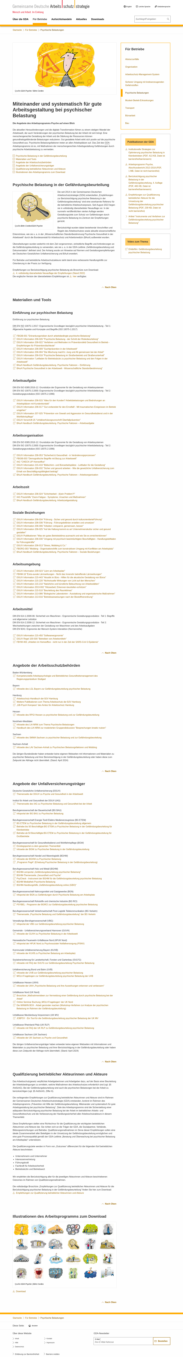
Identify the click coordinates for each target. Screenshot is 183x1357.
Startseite (17, 30)
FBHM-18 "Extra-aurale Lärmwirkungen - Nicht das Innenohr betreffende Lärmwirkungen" (59, 574)
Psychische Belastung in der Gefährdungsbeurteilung (41, 156)
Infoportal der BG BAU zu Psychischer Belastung (40, 813)
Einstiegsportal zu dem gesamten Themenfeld (38, 846)
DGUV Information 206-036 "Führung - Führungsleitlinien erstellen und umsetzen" (56, 523)
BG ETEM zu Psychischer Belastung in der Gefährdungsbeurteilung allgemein (54, 823)
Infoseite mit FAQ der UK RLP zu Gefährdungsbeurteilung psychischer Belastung (55, 1028)
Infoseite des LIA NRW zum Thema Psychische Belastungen (45, 724)
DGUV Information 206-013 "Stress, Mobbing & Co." (41, 545)
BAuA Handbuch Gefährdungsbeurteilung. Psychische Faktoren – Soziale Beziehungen (58, 552)
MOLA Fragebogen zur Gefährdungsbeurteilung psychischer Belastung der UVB (55, 976)
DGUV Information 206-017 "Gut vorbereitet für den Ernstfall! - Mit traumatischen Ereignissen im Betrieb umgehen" (66, 408)
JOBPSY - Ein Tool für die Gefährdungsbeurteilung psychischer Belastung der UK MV (57, 1018)
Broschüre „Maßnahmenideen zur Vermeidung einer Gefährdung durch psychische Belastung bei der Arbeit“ (65, 997)
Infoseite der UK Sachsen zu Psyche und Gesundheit (42, 1038)
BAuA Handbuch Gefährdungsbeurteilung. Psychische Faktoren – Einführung (53, 365)
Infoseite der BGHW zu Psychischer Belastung (39, 859)
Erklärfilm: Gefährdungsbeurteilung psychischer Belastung (145, 251)
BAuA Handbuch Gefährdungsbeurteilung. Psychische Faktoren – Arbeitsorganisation (57, 475)
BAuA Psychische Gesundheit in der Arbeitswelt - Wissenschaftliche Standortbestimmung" (60, 368)
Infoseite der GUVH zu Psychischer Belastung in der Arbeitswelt (47, 934)
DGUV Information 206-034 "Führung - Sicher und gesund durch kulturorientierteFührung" (59, 519)
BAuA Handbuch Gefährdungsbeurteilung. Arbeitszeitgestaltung (47, 500)
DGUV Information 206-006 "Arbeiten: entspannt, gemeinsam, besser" (50, 526)
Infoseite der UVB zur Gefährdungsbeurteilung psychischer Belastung (50, 973)
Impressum (50, 1343)
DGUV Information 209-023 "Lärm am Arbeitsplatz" (41, 571)
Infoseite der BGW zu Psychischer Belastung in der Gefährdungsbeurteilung (53, 849)
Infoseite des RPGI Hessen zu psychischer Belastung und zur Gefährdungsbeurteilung (58, 715)
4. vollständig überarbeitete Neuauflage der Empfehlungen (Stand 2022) (50, 273)
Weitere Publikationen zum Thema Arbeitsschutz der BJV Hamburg (49, 702)
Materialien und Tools (26, 159)
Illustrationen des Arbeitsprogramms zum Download (40, 172)
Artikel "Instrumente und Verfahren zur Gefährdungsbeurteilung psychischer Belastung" (147, 219)
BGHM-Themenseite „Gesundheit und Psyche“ (39, 875)
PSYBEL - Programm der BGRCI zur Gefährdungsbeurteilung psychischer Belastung (57, 904)
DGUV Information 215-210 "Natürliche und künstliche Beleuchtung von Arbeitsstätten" (58, 584)
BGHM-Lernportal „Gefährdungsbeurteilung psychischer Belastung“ (49, 872)
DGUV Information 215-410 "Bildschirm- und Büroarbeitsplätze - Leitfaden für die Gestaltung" (61, 465)
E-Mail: (98, 1339)
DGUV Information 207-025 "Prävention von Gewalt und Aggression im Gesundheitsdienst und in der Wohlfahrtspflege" (65, 415)
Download (21, 1291)
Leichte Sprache (144, 7)
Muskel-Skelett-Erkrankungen (139, 100)
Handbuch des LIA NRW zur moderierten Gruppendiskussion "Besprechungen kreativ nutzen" (61, 728)
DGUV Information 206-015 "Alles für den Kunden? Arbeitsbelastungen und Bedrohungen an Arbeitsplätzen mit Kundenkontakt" (61, 402)
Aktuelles (81, 19)
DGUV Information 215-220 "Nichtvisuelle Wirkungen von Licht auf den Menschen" (56, 581)
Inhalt (17, 1339)
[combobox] (152, 19)
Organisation (131, 67)
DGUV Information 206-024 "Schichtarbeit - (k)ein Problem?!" (46, 494)
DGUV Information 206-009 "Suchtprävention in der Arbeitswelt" (47, 349)
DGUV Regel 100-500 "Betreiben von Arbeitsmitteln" (42, 639)
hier (75, 276)
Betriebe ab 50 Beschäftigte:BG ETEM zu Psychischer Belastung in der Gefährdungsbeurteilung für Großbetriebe (64, 834)
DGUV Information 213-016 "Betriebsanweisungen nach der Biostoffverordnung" (55, 597)
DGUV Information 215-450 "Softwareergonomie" (40, 635)
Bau (127, 123)
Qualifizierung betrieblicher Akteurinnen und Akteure (41, 169)
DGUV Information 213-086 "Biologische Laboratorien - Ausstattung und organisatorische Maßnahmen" (66, 594)
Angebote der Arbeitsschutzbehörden (33, 162)
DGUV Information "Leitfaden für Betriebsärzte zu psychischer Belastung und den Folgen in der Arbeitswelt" (62, 360)
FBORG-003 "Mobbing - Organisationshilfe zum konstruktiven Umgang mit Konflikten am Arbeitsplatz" (65, 549)
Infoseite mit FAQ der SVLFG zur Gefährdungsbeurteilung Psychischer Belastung (55, 963)
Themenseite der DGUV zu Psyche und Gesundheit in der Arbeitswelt (50, 794)
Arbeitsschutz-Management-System (142, 74)
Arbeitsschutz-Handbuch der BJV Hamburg (37, 698)
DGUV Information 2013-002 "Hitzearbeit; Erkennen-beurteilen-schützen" (51, 587)
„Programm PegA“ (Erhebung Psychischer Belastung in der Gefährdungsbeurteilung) (57, 862)
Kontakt (49, 1339)
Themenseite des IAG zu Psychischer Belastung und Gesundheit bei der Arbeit (54, 804)
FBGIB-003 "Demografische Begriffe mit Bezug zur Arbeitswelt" (47, 458)
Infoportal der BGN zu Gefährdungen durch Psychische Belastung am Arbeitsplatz (56, 895)
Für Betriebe (40, 19)
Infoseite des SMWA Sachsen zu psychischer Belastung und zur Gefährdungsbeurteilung (59, 737)
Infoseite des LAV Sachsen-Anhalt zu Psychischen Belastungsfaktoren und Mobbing (57, 747)
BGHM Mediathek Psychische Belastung (36, 882)
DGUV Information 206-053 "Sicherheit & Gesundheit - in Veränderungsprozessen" (56, 455)
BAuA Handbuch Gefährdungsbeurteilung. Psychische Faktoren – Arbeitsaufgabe (55, 423)
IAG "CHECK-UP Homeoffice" (31, 462)
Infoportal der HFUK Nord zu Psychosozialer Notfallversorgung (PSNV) (50, 943)
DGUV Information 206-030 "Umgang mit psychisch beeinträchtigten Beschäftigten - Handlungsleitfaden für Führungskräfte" (66, 540)
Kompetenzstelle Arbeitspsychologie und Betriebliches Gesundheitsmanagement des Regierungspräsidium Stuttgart (57, 677)
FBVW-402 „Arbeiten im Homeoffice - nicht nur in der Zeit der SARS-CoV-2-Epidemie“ (58, 642)
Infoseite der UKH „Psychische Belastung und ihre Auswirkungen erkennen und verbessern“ (60, 986)
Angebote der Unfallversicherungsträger (35, 166)
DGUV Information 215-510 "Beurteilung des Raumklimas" (44, 590)
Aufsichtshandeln (61, 19)
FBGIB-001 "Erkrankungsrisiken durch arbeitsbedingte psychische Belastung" (54, 336)
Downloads (97, 19)
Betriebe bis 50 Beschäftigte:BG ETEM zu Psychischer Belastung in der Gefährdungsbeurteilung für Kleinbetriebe (64, 828)
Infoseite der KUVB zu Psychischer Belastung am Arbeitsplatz (46, 953)
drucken (35, 1326)
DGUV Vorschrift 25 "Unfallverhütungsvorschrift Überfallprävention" (49, 420)
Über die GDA (20, 19)
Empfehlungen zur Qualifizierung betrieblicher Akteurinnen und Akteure (50, 1193)
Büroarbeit (130, 115)
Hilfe (16, 1343)
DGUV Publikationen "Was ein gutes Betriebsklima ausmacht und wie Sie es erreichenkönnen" (62, 536)
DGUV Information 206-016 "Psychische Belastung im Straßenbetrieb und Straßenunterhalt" (61, 355)
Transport (129, 108)
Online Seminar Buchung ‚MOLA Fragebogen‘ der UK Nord (45, 1002)
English (129, 7)
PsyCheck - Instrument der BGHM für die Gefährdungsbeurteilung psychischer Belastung (59, 878)
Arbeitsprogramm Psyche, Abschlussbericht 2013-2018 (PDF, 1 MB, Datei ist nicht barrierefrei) (145, 167)
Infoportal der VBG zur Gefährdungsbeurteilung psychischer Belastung (50, 924)
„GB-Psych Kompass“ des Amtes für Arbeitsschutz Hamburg (45, 705)
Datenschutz (19, 1347)
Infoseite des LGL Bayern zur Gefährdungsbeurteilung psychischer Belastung (53, 689)
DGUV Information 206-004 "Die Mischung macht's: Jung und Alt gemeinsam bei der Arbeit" (60, 352)
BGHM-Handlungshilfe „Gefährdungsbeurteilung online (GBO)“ (46, 885)
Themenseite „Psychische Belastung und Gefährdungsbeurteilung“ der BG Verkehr (56, 914)
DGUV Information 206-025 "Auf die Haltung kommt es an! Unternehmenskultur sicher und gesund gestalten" (64, 531)
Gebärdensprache (163, 7)
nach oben (110, 287)
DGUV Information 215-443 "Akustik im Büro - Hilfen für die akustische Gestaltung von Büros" (61, 577)
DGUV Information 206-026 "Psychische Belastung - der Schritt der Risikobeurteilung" (58, 339)
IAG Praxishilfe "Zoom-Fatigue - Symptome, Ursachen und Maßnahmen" (51, 497)
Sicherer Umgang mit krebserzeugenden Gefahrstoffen (144, 83)
